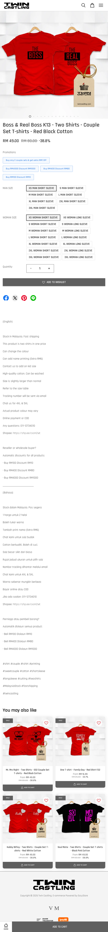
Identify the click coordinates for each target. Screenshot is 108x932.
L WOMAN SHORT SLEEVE (42, 237)
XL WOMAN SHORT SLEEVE (43, 244)
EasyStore (83, 895)
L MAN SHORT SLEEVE (70, 195)
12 (70, 116)
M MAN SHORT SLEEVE (41, 195)
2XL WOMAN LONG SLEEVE (78, 250)
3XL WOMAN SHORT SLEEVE (44, 257)
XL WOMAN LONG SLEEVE (76, 244)
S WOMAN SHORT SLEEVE (42, 224)
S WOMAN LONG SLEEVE (75, 224)
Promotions (9, 152)
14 (78, 116)
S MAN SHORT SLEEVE (71, 188)
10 (63, 116)
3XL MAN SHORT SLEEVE (42, 208)
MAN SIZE (8, 188)
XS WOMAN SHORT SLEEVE (43, 217)
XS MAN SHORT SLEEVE (41, 188)
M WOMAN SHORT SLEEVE (43, 230)
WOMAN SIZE (10, 217)
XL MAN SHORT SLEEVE (41, 201)
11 (67, 116)
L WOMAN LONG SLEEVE (74, 237)
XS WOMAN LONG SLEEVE (76, 217)
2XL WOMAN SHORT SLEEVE (44, 250)
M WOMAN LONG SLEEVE (75, 230)
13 (74, 116)
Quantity (7, 266)
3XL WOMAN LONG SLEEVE (79, 257)
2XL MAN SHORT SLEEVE (72, 201)
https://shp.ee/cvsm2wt (26, 433)
